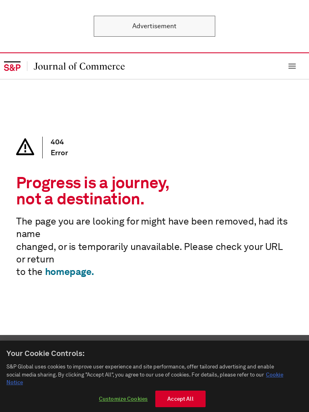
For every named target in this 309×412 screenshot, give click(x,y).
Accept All (180, 402)
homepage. (69, 271)
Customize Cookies (123, 402)
